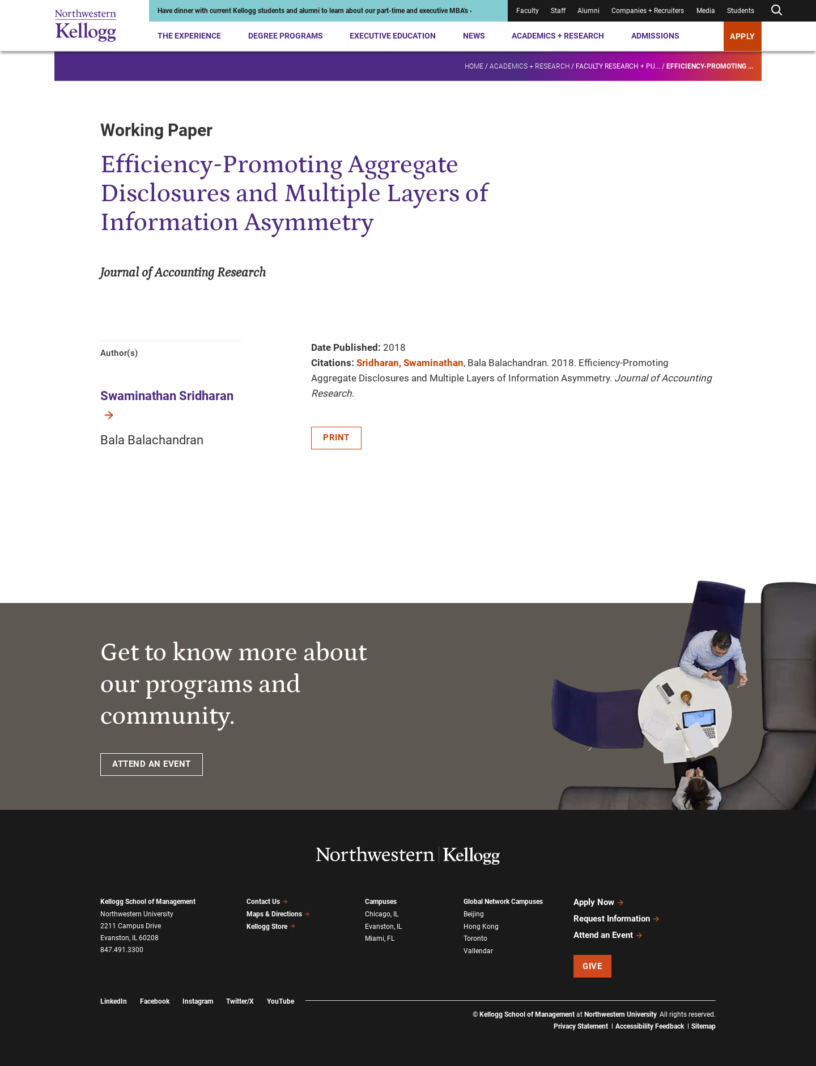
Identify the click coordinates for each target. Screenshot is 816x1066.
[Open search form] (776, 10)
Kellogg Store (270, 927)
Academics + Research (558, 35)
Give (592, 966)
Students (740, 11)
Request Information (616, 919)
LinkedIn (113, 1001)
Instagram (197, 1001)
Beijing (474, 914)
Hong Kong (481, 927)
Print (336, 437)
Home (474, 66)
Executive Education (393, 35)
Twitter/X (240, 1001)
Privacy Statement (581, 1026)
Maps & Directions (278, 914)
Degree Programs (285, 35)
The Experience (189, 35)
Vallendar (478, 951)
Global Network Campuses (503, 902)
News (474, 35)
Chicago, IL (381, 914)
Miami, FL (379, 938)
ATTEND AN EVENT (151, 764)
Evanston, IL (383, 927)
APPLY (742, 36)
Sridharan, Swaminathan (410, 362)
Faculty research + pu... (618, 66)
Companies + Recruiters (647, 11)
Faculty (527, 11)
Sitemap (703, 1026)
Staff (558, 11)
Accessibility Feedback (649, 1026)
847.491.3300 (121, 950)
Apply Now (598, 902)
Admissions (655, 35)
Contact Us (267, 902)
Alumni (588, 11)
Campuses (381, 902)
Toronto (475, 938)
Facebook (154, 1001)
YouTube (280, 1001)
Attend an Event (608, 935)
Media (705, 11)
